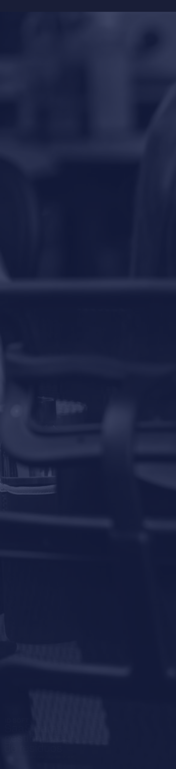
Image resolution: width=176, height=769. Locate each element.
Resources (94, 6)
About (50, 6)
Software (63, 6)
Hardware (78, 6)
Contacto (110, 6)
